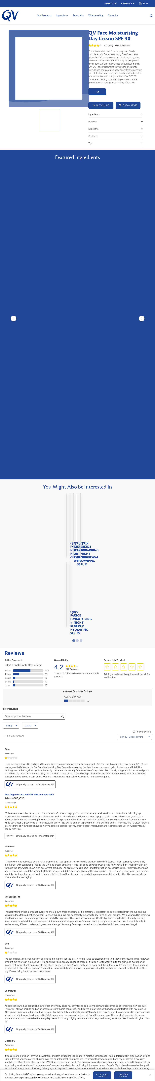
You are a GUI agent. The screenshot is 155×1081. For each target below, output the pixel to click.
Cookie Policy (135, 995)
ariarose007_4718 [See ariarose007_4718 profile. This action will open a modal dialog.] (14, 526)
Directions (115, 128)
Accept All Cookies (102, 1075)
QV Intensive (8, 975)
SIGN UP (77, 926)
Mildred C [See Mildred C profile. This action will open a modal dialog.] (10, 769)
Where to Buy (95, 15)
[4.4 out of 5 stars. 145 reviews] (77, 362)
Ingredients (62, 15)
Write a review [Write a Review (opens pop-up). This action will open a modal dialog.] (122, 45)
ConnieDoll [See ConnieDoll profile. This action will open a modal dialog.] (10, 719)
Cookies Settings (123, 1075)
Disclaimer (150, 995)
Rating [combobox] (12, 454)
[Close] (150, 1075)
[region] (77, 1075)
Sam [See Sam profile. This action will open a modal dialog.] (7, 816)
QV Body (6, 958)
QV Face (6, 963)
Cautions (115, 136)
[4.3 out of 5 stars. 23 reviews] (43, 293)
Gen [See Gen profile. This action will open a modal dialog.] (7, 672)
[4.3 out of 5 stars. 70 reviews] (112, 295)
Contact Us (56, 958)
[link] (72, 395)
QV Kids (6, 971)
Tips (115, 143)
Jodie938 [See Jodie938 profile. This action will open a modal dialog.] (10, 575)
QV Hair (5, 980)
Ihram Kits (78, 15)
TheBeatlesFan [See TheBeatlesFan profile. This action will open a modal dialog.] (12, 625)
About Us (113, 15)
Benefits (115, 121)
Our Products (44, 15)
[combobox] (138, 465)
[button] (107, 395)
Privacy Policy (119, 995)
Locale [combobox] (30, 454)
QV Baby (6, 967)
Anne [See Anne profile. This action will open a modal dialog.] (7, 477)
